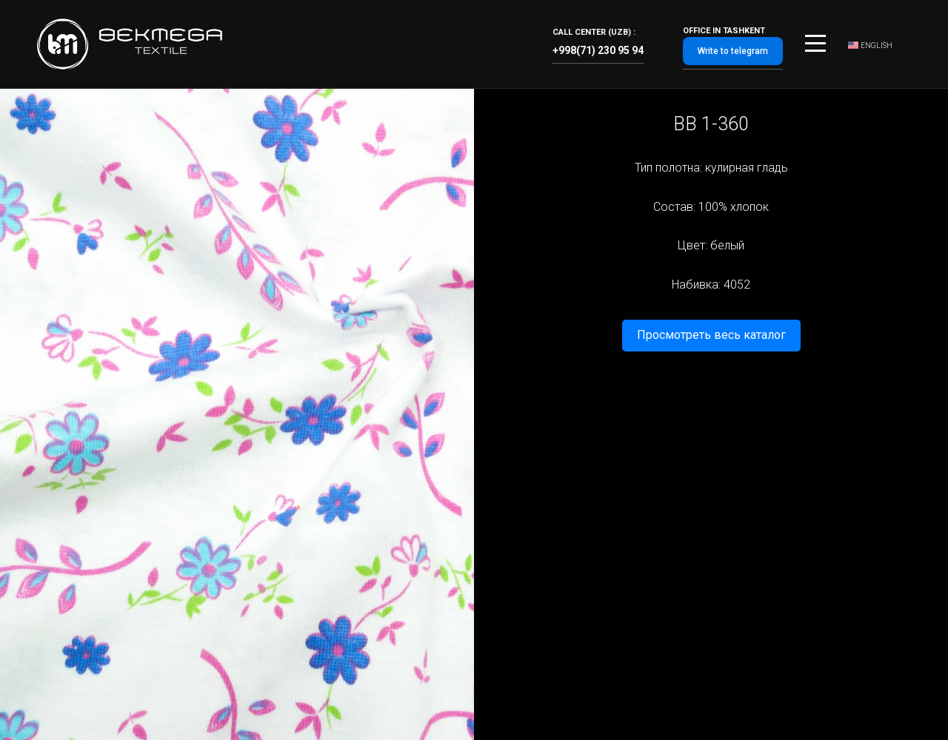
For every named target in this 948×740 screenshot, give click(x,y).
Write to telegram (733, 51)
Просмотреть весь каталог (711, 335)
